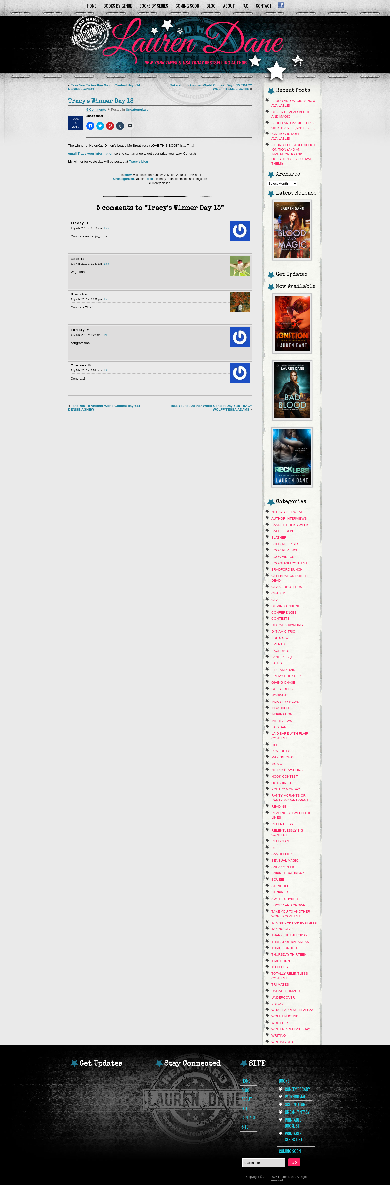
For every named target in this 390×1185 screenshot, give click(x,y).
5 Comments (96, 109)
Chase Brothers (286, 587)
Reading (279, 806)
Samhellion (282, 854)
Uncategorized (137, 109)
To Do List (280, 967)
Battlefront (283, 531)
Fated (276, 663)
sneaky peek (282, 867)
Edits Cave (281, 638)
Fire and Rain (283, 670)
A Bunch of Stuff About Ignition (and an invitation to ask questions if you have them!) (293, 154)
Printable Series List (293, 1136)
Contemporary (297, 1089)
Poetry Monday (285, 789)
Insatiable (280, 708)
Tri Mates (280, 984)
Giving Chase (283, 682)
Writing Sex (282, 1042)
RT (273, 848)
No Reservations (287, 770)
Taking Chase (283, 929)
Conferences (284, 612)
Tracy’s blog (138, 161)
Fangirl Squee (284, 657)
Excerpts (280, 651)
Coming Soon (187, 5)
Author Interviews (289, 518)
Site (245, 1127)
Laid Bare (280, 727)
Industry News (285, 701)
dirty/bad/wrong (287, 625)
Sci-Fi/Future (296, 1104)
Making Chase (284, 757)
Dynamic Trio (283, 631)
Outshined (281, 783)
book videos (282, 557)
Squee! (277, 879)
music (276, 764)
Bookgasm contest (289, 563)
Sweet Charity (284, 899)
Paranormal (295, 1097)
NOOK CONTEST (284, 776)
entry (128, 174)
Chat (275, 600)
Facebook (281, 5)
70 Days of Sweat (287, 512)
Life (274, 744)
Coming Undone (285, 606)
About (229, 5)
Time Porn (280, 961)
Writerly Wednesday (290, 1029)
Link (106, 228)
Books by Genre (118, 5)
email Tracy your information (91, 153)
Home (91, 5)
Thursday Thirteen (289, 954)
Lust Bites (280, 751)
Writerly (279, 1023)
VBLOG (277, 1004)
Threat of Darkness (290, 942)
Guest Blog (282, 689)
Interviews (281, 721)
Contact (264, 5)
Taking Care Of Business (294, 922)
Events (278, 644)
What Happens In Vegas (292, 1010)
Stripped (279, 892)
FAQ (245, 5)
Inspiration (281, 714)
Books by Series (153, 5)
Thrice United (284, 948)
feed (150, 179)
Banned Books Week (290, 525)
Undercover (283, 997)
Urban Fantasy (297, 1112)
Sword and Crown (288, 905)
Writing (278, 1035)
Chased (278, 593)
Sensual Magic (284, 860)
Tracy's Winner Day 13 (100, 102)
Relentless (282, 824)
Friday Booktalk (286, 676)
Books (284, 1081)
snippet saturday (287, 873)
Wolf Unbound (285, 1016)
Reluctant (281, 841)
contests (280, 618)
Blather (278, 537)
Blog (211, 5)
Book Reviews (284, 550)
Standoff (280, 886)
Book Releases (285, 544)
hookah (278, 695)
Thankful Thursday (289, 935)
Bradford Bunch (287, 569)
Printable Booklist (293, 1123)
